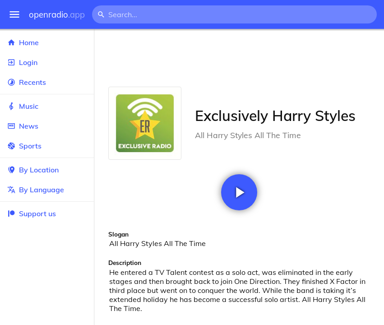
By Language (47, 190)
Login (47, 62)
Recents (47, 82)
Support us (31, 213)
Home (47, 42)
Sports (47, 146)
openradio (57, 14)
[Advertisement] (239, 58)
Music (47, 106)
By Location (47, 170)
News (47, 126)
